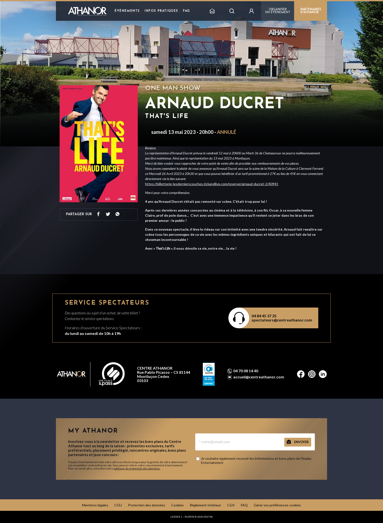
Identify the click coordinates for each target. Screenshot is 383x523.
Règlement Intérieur (205, 505)
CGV (231, 505)
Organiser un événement (277, 11)
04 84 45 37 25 (264, 316)
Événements (127, 11)
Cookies (177, 505)
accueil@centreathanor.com (258, 377)
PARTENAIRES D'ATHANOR (310, 11)
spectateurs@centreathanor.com (282, 320)
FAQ (186, 11)
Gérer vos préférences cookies (277, 505)
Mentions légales (95, 505)
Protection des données (146, 505)
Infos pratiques (161, 11)
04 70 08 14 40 (245, 371)
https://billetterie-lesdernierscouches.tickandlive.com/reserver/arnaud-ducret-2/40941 (211, 184)
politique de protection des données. (137, 468)
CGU (118, 505)
